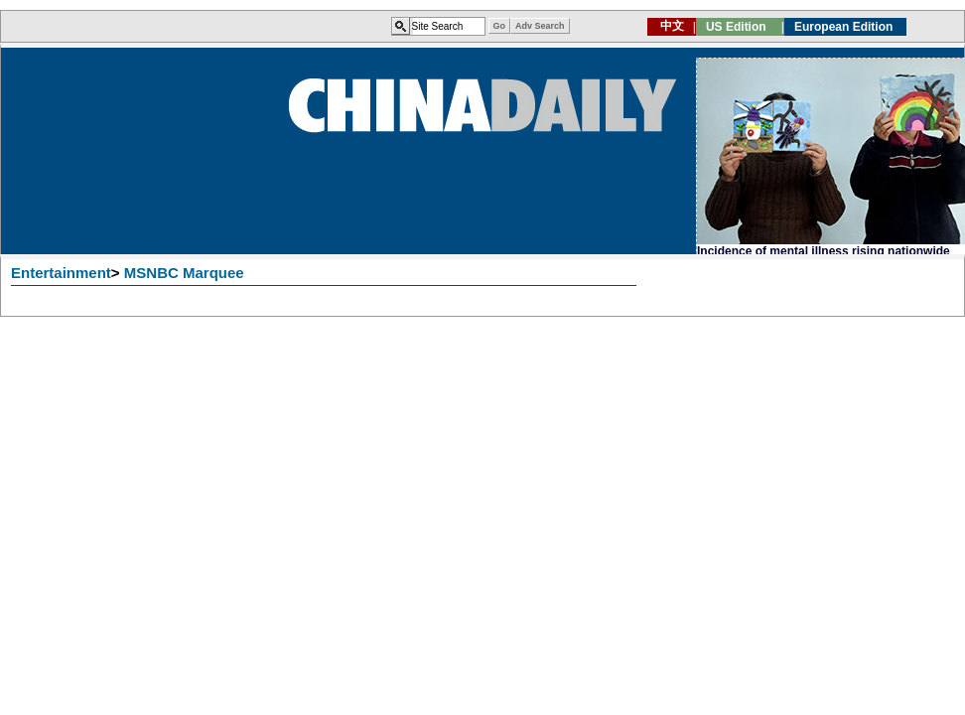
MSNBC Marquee (184, 272)
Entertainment (61, 272)
